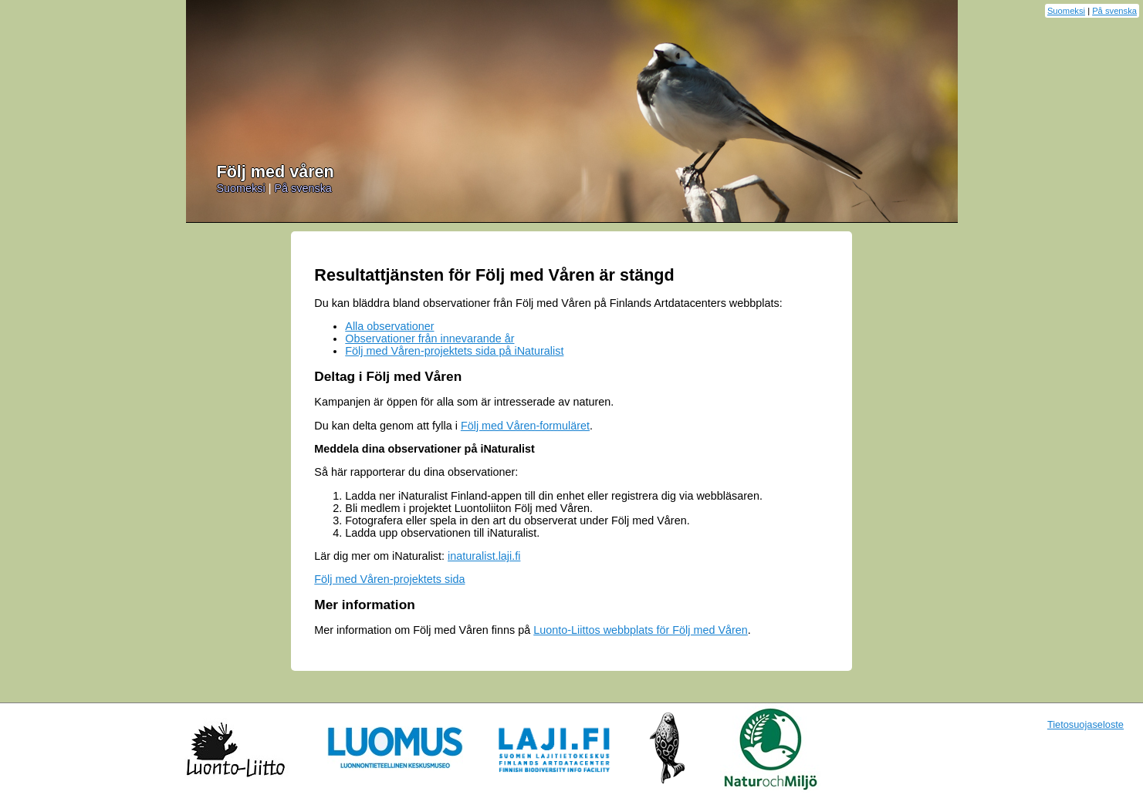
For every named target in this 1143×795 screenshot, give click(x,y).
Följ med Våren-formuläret (525, 425)
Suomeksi (1066, 10)
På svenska (1114, 10)
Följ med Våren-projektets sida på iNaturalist (454, 351)
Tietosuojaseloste (1085, 724)
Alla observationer (389, 326)
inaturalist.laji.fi (484, 556)
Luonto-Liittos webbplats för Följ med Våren (640, 630)
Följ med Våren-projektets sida (389, 579)
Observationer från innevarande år (429, 338)
